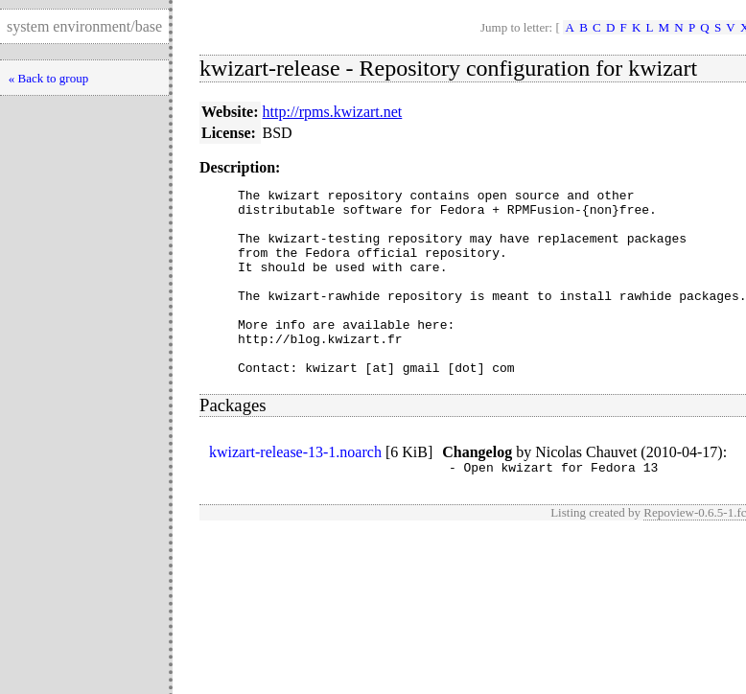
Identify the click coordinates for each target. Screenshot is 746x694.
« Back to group (48, 78)
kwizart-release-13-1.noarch (295, 489)
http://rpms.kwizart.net (333, 112)
